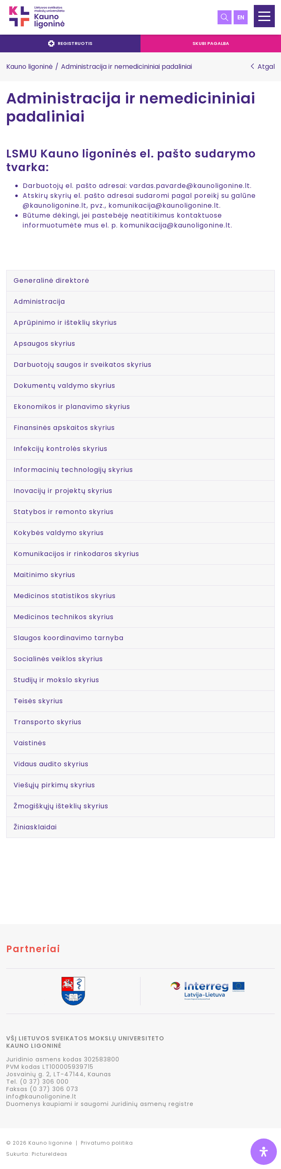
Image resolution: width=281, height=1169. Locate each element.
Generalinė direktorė (51, 280)
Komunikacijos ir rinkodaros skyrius (76, 554)
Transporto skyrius (48, 722)
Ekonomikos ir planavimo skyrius (72, 406)
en (240, 17)
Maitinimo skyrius (44, 575)
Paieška (225, 17)
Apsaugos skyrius (44, 343)
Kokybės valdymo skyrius (59, 533)
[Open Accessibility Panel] (264, 1151)
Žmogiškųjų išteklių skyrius (61, 806)
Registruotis (70, 43)
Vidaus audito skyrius (51, 764)
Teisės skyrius (38, 701)
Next (274, 991)
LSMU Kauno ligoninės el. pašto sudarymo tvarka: (131, 160)
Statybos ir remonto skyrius (64, 511)
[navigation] (140, 43)
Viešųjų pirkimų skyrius (54, 785)
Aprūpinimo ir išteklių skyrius (65, 322)
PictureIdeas (50, 1153)
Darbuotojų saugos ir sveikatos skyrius (83, 364)
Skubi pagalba (210, 43)
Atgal (266, 66)
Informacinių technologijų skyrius (73, 469)
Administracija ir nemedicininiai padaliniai (130, 107)
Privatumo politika (107, 1142)
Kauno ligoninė (29, 66)
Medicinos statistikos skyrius (65, 596)
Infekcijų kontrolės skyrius (61, 448)
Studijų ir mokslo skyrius (56, 680)
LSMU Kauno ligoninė (37, 17)
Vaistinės (30, 743)
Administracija (39, 301)
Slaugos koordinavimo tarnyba (69, 638)
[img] (264, 1152)
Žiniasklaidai (35, 827)
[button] (264, 16)
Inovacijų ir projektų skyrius (63, 490)
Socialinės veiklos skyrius (58, 659)
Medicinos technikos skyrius (64, 617)
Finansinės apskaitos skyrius (64, 427)
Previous (6, 991)
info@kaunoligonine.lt (41, 1096)
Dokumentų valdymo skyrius (64, 385)
